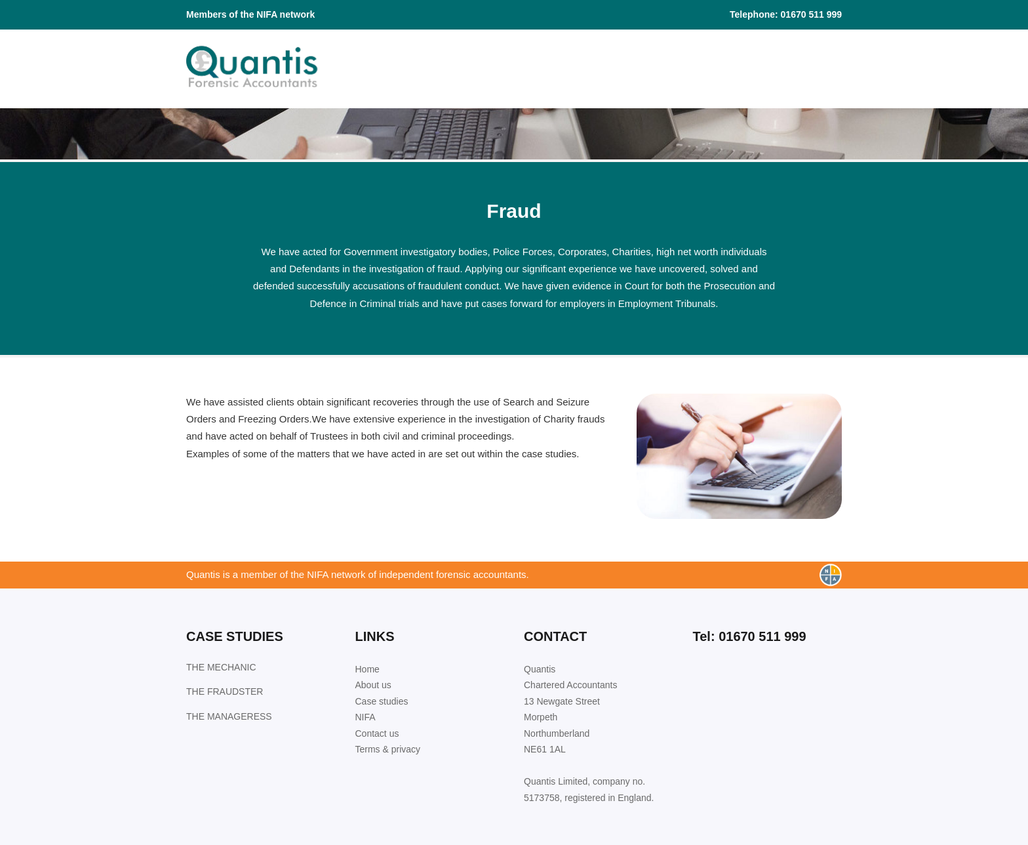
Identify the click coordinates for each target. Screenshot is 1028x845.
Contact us (377, 733)
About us (373, 685)
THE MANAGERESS (229, 716)
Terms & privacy (388, 749)
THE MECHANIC (221, 667)
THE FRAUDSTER (224, 691)
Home (367, 669)
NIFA (365, 717)
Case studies (381, 701)
